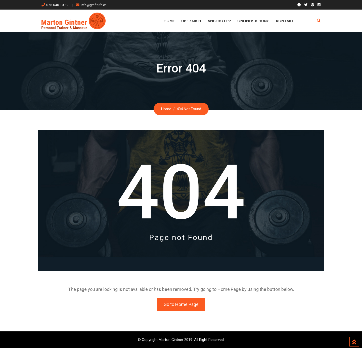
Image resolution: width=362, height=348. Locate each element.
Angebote (218, 20)
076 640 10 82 (57, 5)
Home (169, 20)
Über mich (191, 20)
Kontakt (285, 20)
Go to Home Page (181, 304)
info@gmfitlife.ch (94, 5)
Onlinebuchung (253, 20)
